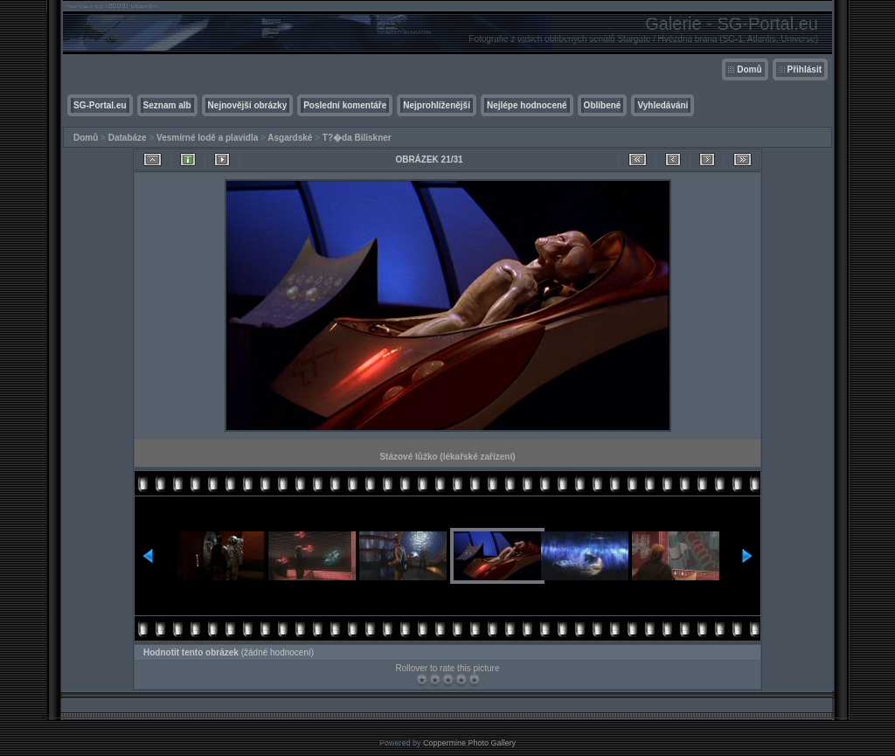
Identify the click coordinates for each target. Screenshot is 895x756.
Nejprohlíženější (436, 105)
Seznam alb (167, 105)
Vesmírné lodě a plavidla (207, 137)
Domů (749, 69)
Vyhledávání (662, 105)
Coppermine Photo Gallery (469, 743)
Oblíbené (602, 105)
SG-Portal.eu (100, 105)
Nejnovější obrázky (248, 105)
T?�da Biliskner (357, 137)
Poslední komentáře (344, 105)
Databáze (127, 137)
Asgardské (289, 137)
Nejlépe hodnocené (527, 105)
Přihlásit (804, 69)
